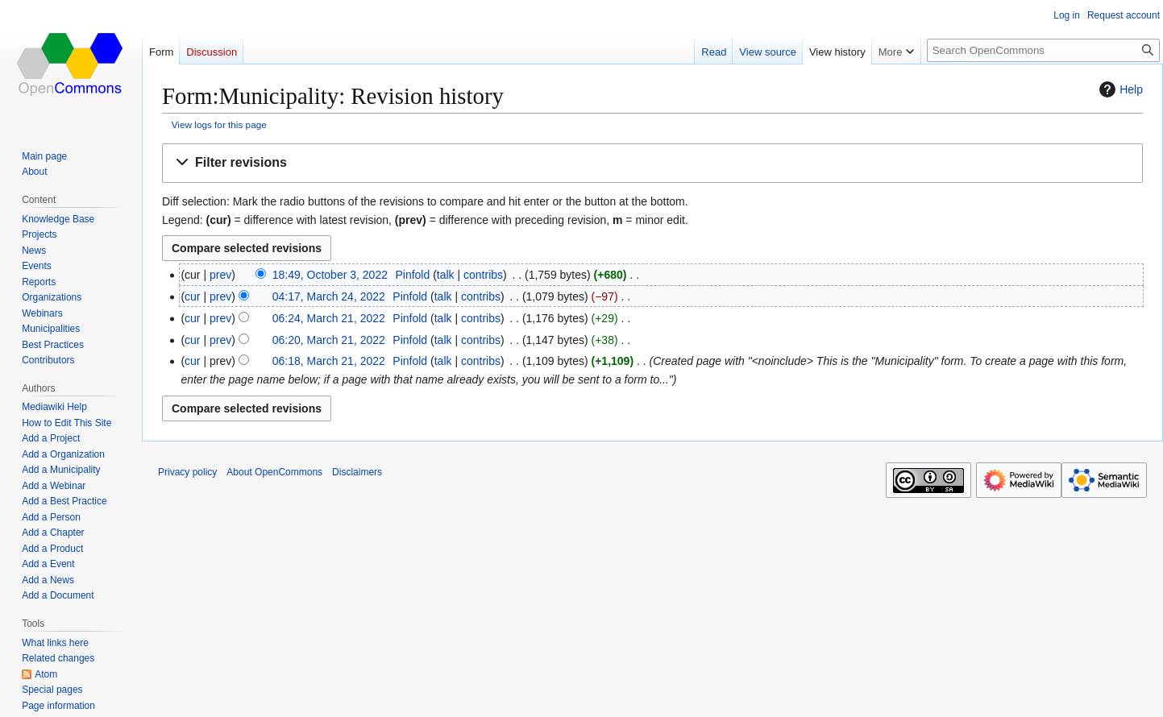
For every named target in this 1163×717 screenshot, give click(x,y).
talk (446, 274)
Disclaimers (357, 472)
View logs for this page (219, 124)
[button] (652, 163)
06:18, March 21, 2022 (328, 360)
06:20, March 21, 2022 (328, 340)
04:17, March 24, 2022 (328, 296)
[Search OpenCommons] (1043, 50)
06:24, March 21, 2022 (328, 318)
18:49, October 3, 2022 (330, 274)
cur (192, 296)
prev (220, 274)
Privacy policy (187, 472)
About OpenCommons (274, 472)
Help (1119, 89)
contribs (483, 274)
